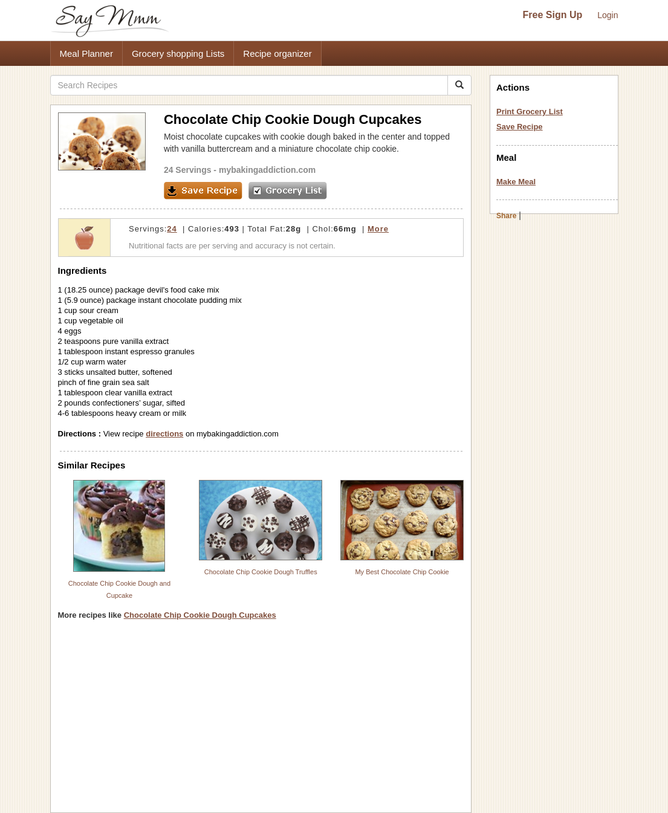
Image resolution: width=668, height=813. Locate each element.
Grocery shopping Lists (178, 53)
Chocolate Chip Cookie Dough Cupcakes (200, 615)
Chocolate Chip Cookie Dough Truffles (260, 571)
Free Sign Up (553, 15)
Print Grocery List (529, 111)
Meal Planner (86, 53)
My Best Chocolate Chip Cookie (402, 571)
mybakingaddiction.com (267, 170)
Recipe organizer (277, 53)
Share (506, 216)
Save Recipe (519, 126)
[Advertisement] (261, 720)
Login (607, 15)
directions (164, 433)
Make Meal (516, 181)
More (378, 228)
